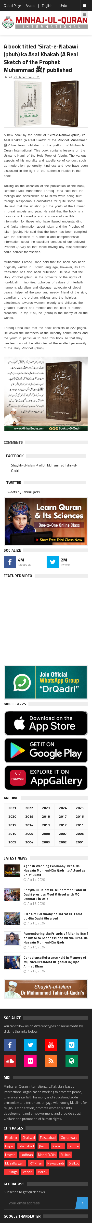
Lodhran (27, 1154)
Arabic (30, 5)
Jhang (43, 1146)
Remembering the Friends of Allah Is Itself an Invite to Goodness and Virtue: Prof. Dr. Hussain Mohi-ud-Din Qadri (56, 937)
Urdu (63, 5)
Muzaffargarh (15, 1163)
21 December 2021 (26, 77)
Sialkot (74, 1163)
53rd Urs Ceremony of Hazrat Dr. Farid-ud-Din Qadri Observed (54, 916)
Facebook (14, 456)
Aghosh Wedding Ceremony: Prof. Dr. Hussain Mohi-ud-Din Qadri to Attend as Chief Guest (54, 870)
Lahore (73, 1146)
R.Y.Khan (36, 1163)
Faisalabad (48, 1137)
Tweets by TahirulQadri (23, 491)
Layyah (10, 1154)
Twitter (13, 482)
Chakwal (29, 1137)
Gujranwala (69, 1137)
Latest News (15, 858)
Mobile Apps (15, 704)
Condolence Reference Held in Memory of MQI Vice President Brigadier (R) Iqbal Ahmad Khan (55, 961)
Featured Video (18, 576)
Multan (66, 1154)
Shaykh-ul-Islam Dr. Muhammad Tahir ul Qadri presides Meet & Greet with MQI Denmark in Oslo (55, 894)
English (47, 5)
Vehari (27, 1171)
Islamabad (26, 1146)
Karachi (58, 1146)
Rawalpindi (55, 1163)
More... (43, 1171)
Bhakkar (11, 1137)
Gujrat (9, 1146)
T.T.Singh (11, 1171)
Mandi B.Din (47, 1154)
